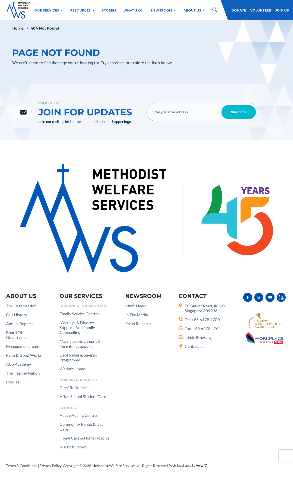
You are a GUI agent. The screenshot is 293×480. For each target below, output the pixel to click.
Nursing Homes (73, 446)
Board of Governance (16, 335)
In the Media (136, 314)
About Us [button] (194, 10)
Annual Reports (19, 323)
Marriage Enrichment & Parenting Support (80, 343)
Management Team (22, 346)
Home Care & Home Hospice (84, 437)
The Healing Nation (23, 373)
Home (18, 28)
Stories (109, 10)
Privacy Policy (50, 465)
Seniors (68, 408)
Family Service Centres (79, 313)
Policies (12, 381)
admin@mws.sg (198, 337)
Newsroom (163, 10)
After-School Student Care (83, 396)
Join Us (282, 10)
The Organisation (21, 305)
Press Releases (138, 323)
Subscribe (238, 112)
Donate (238, 10)
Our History (16, 314)
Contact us (194, 346)
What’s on (133, 10)
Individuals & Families (83, 306)
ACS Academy (18, 364)
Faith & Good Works (24, 355)
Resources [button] (82, 10)
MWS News (135, 305)
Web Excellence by (182, 465)
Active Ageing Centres (79, 415)
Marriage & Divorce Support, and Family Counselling (77, 327)
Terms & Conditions (21, 465)
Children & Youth (78, 380)
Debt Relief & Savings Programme (78, 357)
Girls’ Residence (74, 387)
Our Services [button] (48, 10)
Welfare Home (72, 368)
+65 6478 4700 (205, 319)
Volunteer (260, 10)
